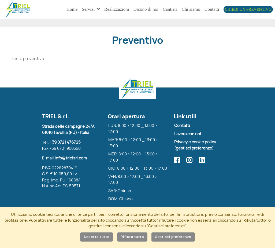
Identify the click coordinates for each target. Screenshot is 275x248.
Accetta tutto (97, 237)
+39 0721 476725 (65, 145)
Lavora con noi (187, 136)
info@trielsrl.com (71, 161)
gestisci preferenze (194, 151)
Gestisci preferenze (173, 237)
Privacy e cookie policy (195, 145)
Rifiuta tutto (132, 237)
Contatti (182, 128)
